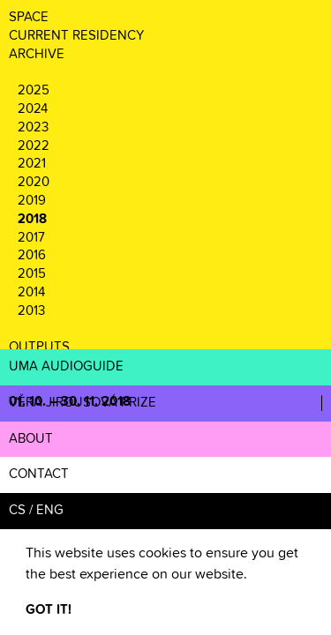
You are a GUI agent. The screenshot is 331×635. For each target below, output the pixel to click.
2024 (33, 109)
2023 (33, 127)
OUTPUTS (39, 347)
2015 (32, 273)
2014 (31, 292)
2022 (33, 146)
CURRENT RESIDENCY (76, 35)
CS (17, 510)
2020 (33, 182)
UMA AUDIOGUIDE (66, 366)
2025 (33, 90)
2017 (31, 237)
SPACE (29, 17)
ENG (50, 510)
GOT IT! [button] (48, 609)
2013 (31, 311)
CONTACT (39, 474)
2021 (32, 163)
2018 (32, 219)
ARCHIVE (36, 54)
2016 (32, 255)
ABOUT (31, 438)
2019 (32, 200)
